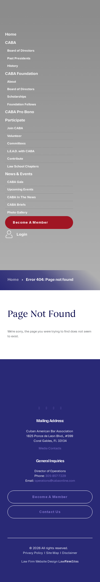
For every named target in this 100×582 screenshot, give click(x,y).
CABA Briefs (16, 204)
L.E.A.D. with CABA (20, 151)
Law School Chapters (23, 166)
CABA (10, 42)
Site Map (52, 553)
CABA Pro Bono (19, 111)
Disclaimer (69, 553)
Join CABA (15, 128)
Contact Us (50, 512)
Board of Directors (20, 50)
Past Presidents (18, 58)
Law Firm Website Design (39, 561)
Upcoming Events (20, 189)
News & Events (18, 173)
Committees (16, 143)
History (12, 66)
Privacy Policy (33, 553)
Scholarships (16, 96)
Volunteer (14, 136)
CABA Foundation (21, 73)
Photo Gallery (17, 212)
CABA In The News (21, 197)
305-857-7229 (55, 476)
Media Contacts (50, 448)
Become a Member (30, 222)
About (11, 81)
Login (16, 234)
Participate (15, 119)
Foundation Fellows (21, 104)
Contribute (15, 158)
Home (10, 34)
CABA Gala (15, 182)
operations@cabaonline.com (55, 480)
